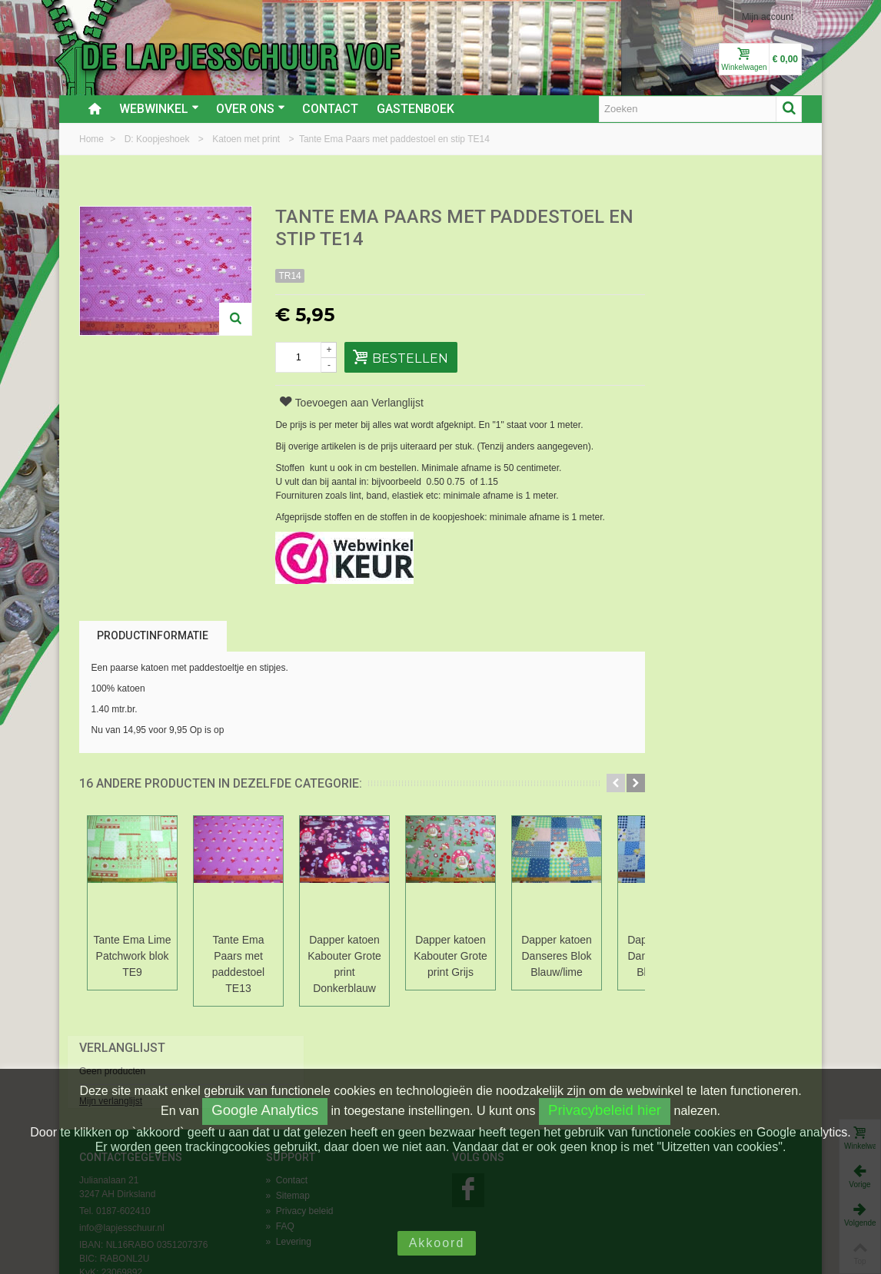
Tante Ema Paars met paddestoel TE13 (238, 964)
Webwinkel (159, 108)
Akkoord (437, 1242)
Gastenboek (415, 108)
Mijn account (767, 17)
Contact (330, 108)
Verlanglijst (682, 218)
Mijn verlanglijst (670, 271)
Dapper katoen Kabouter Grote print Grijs (450, 956)
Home (92, 139)
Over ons (250, 108)
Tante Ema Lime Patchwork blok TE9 (132, 956)
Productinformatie (152, 635)
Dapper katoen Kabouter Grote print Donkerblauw (344, 964)
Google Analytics (264, 1110)
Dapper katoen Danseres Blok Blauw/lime (556, 956)
